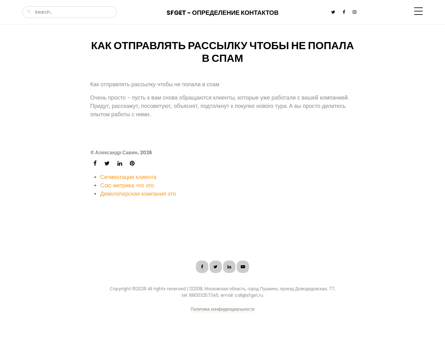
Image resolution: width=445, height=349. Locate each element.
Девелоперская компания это (138, 194)
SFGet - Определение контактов (223, 12)
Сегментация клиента (128, 177)
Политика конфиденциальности (223, 309)
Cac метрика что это (127, 185)
